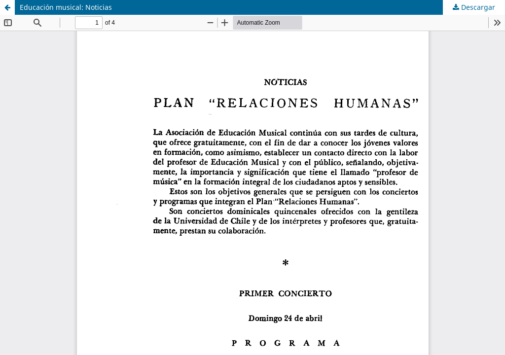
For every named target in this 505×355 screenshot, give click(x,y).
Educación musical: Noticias (66, 7)
